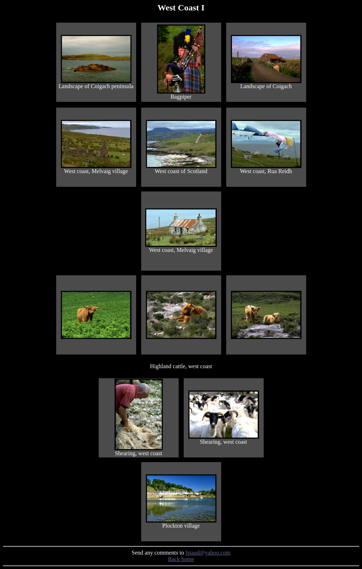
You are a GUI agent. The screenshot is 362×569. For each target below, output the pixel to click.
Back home (181, 559)
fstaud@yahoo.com (208, 553)
